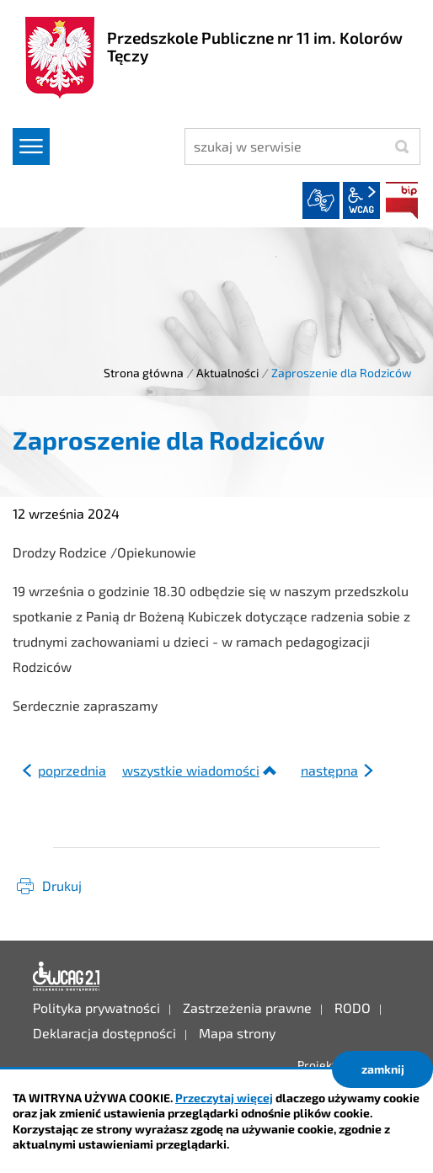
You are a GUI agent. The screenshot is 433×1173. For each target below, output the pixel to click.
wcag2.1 (361, 200)
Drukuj (62, 885)
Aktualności (227, 372)
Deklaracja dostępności (66, 976)
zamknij (382, 1069)
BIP (401, 200)
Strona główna (144, 372)
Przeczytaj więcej (224, 1097)
